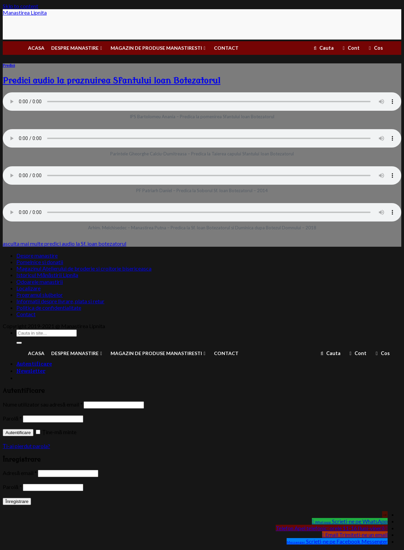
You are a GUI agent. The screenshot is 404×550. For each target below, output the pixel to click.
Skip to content (20, 6)
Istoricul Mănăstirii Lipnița (47, 275)
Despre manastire (37, 255)
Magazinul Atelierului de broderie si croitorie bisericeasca (84, 268)
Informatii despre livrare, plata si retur (60, 301)
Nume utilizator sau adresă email (43, 404)
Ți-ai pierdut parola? (26, 446)
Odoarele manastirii (39, 281)
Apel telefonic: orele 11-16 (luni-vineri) (339, 528)
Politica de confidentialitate (48, 307)
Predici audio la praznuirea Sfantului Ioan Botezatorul (111, 81)
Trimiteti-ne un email (363, 534)
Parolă (12, 418)
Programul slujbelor (39, 294)
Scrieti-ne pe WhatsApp (360, 521)
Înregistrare (16, 501)
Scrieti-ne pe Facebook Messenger (347, 541)
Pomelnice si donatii (39, 262)
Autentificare (18, 432)
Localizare (28, 288)
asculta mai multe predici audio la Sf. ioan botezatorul (64, 243)
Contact (25, 314)
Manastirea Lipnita (25, 13)
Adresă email (20, 473)
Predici (9, 65)
